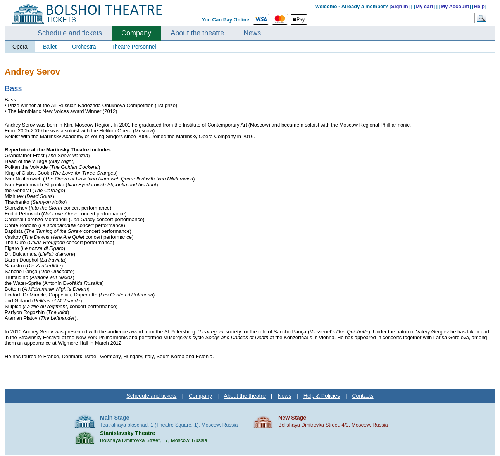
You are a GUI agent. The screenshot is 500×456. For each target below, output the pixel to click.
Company (136, 33)
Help (479, 6)
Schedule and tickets (70, 33)
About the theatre (197, 33)
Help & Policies (321, 396)
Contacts (362, 396)
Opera (20, 46)
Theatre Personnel (133, 46)
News (252, 33)
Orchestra (84, 46)
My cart (424, 6)
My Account (455, 6)
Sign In (399, 6)
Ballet (50, 46)
